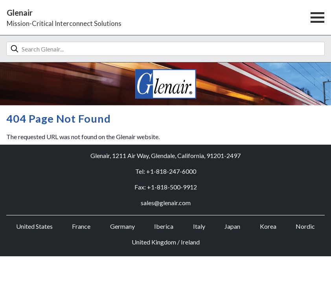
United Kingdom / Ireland (166, 242)
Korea (268, 226)
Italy (199, 226)
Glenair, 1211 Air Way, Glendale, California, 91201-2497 (165, 155)
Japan (232, 226)
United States (34, 226)
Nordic (305, 226)
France (81, 226)
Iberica (163, 226)
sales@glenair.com (166, 202)
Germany (122, 226)
